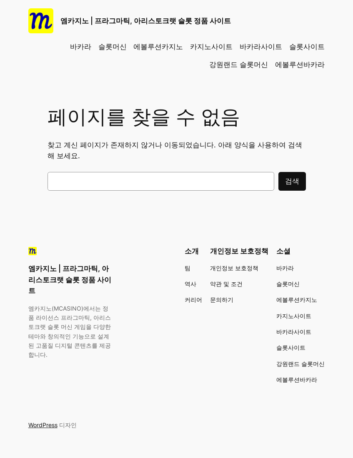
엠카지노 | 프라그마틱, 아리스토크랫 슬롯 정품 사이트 (145, 21)
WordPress (43, 424)
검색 (292, 181)
